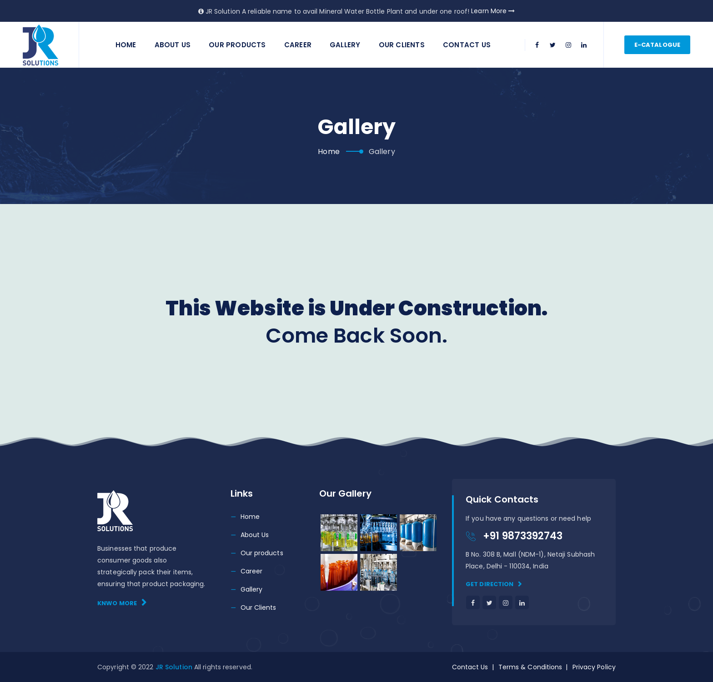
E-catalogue (657, 44)
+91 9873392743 (522, 536)
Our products (262, 553)
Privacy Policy (594, 667)
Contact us (467, 45)
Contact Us (470, 667)
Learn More (493, 10)
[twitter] (553, 45)
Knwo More (121, 602)
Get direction (494, 584)
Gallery (345, 45)
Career (297, 45)
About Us (173, 45)
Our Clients (402, 45)
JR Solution (175, 667)
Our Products (237, 45)
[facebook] (537, 45)
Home (125, 45)
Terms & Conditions (530, 667)
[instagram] (568, 45)
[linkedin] (584, 45)
